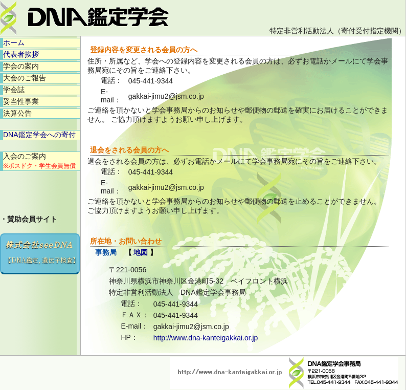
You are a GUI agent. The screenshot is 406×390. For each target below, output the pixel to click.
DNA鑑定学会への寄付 (39, 135)
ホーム (14, 42)
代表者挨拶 (21, 54)
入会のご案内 (39, 160)
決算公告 (17, 113)
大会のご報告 (24, 78)
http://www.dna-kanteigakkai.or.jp (205, 338)
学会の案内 (21, 66)
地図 (140, 252)
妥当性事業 (21, 101)
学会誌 (14, 89)
